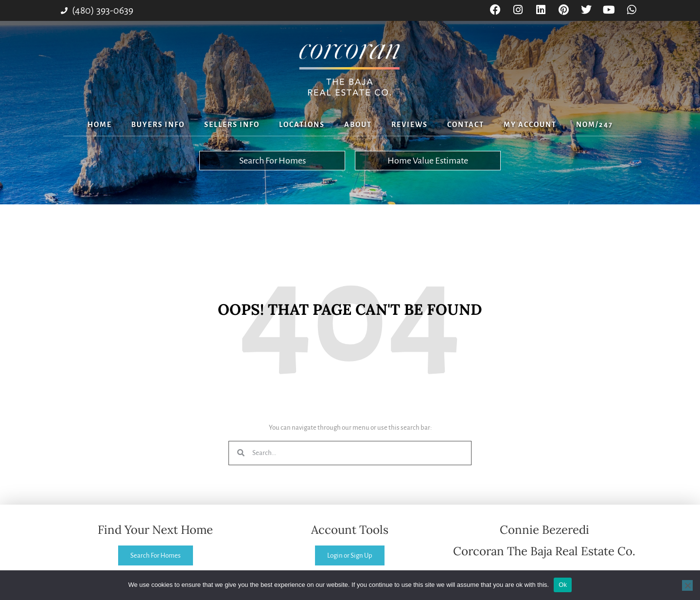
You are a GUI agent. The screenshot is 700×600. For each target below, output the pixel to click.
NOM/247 (594, 124)
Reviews (409, 124)
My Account (530, 124)
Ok (563, 584)
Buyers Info (158, 124)
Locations (302, 124)
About (358, 124)
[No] (687, 585)
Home (100, 124)
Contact (465, 124)
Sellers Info (232, 124)
